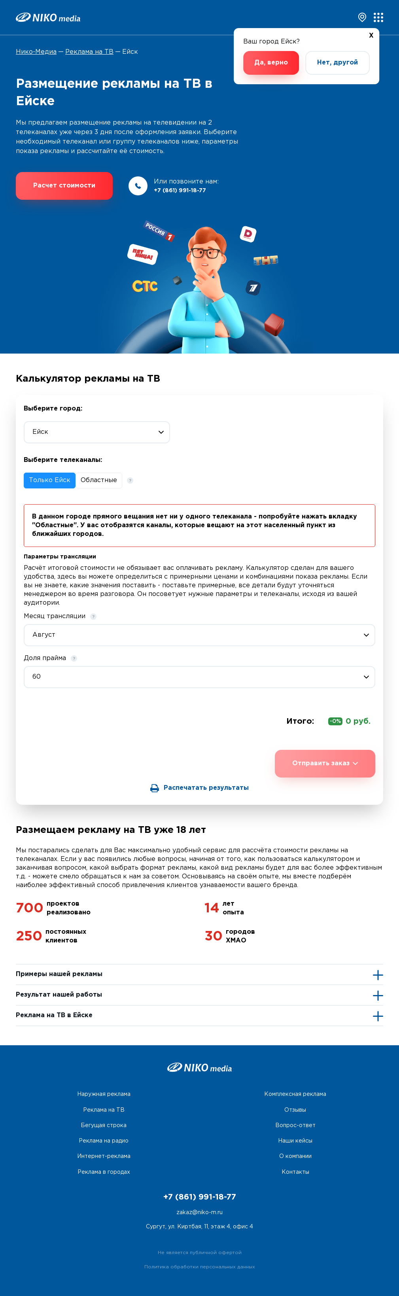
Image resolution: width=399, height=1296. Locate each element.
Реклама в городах (104, 1172)
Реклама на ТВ (89, 52)
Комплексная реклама (295, 1094)
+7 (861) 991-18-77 (180, 190)
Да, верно (271, 63)
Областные (99, 480)
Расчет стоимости (64, 186)
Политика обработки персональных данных (199, 1267)
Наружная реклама (103, 1094)
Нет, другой (337, 63)
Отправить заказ (325, 763)
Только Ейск (49, 480)
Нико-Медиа (36, 52)
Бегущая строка (104, 1125)
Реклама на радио (104, 1141)
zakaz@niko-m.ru (199, 1212)
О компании (295, 1156)
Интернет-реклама (103, 1156)
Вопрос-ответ (295, 1125)
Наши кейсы (295, 1141)
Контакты (295, 1172)
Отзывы (295, 1110)
